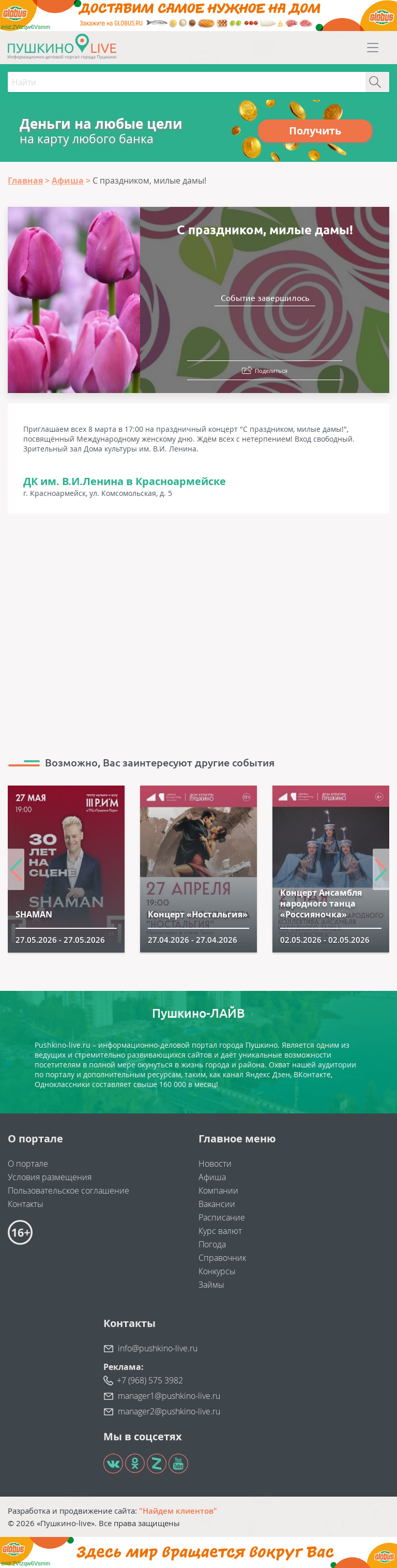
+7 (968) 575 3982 (150, 1380)
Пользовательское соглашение (68, 1190)
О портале (28, 1163)
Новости (215, 1163)
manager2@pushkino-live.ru (169, 1411)
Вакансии (216, 1204)
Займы (211, 1284)
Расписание (221, 1217)
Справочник (222, 1257)
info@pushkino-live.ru (157, 1348)
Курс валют (220, 1231)
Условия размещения (49, 1177)
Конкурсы (217, 1271)
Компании (218, 1190)
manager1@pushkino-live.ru (169, 1395)
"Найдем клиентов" (178, 1510)
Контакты (25, 1204)
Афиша (212, 1177)
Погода (212, 1244)
